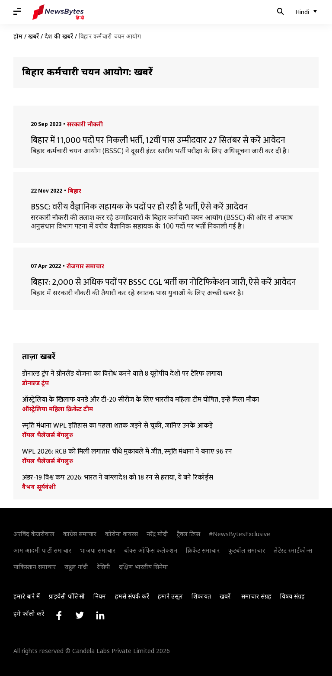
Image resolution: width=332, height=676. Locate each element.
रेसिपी (103, 567)
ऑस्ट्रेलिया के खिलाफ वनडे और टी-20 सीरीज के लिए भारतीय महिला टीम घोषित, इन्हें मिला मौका (141, 400)
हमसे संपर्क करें (132, 596)
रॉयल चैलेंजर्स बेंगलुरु (47, 435)
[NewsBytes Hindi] (58, 12)
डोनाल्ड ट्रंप (35, 383)
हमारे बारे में (26, 596)
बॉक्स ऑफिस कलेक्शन (150, 550)
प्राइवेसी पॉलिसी (67, 596)
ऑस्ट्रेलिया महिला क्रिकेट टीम (57, 409)
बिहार (74, 191)
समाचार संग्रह (256, 596)
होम (17, 36)
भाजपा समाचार (97, 550)
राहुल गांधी (76, 567)
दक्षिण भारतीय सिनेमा (143, 567)
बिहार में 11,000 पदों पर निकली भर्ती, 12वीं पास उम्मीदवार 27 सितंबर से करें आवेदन (158, 140)
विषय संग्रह (292, 596)
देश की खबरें (59, 36)
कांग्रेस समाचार (79, 534)
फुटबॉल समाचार (246, 550)
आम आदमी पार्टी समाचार (42, 550)
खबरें (33, 36)
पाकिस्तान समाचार (34, 567)
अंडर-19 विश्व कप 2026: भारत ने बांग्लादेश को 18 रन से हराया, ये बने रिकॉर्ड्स (118, 477)
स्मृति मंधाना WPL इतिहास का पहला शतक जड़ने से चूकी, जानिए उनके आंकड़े (117, 426)
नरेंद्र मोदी (157, 534)
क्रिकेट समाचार (203, 550)
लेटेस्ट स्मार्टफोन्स (293, 550)
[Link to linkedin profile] (100, 615)
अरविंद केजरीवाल (33, 534)
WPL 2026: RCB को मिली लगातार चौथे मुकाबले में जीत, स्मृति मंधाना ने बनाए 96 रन (127, 451)
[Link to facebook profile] (58, 615)
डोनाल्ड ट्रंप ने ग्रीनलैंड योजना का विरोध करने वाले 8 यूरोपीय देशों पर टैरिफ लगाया (122, 374)
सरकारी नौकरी (85, 124)
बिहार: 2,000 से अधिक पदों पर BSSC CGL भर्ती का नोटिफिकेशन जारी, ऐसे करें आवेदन (163, 282)
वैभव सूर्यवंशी (39, 487)
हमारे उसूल (170, 596)
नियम (99, 596)
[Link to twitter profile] (79, 615)
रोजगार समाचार (85, 266)
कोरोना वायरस (121, 534)
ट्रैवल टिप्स (188, 534)
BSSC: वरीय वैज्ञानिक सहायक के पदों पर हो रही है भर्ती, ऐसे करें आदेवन (139, 207)
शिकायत (201, 596)
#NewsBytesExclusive (239, 534)
